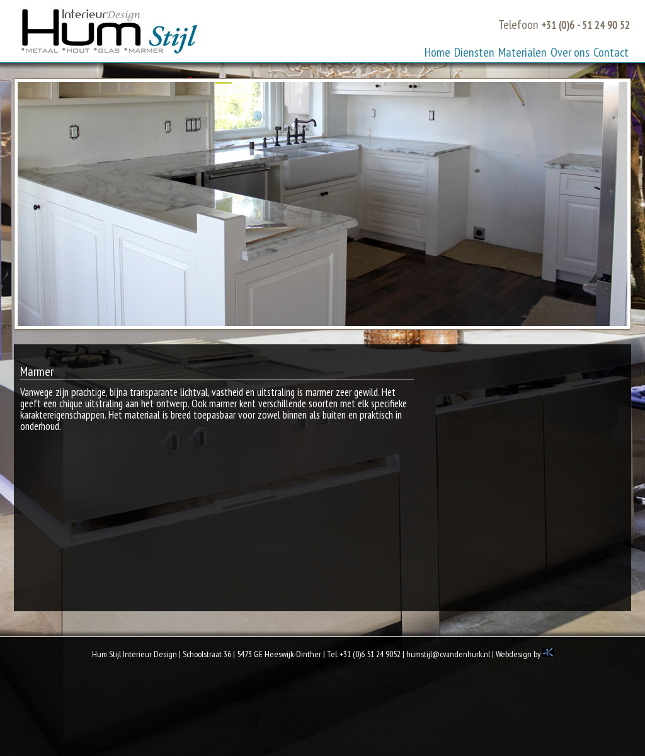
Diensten (474, 52)
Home (437, 52)
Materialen (522, 52)
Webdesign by (525, 654)
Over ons (570, 52)
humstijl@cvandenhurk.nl (448, 654)
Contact (611, 52)
